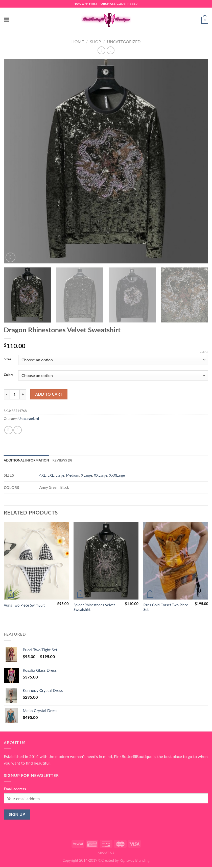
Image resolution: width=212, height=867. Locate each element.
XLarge (86, 475)
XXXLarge (117, 475)
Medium (72, 475)
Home (78, 41)
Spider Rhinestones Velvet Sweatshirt (94, 607)
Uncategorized (124, 41)
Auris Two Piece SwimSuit (24, 605)
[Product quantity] (15, 394)
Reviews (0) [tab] (62, 460)
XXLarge (100, 475)
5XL (51, 475)
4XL (42, 475)
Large (60, 475)
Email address (15, 789)
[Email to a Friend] (17, 430)
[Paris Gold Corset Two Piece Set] (175, 561)
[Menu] (7, 20)
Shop (95, 41)
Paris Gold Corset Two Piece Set (165, 607)
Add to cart (48, 394)
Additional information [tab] (26, 460)
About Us (106, 852)
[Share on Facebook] (8, 430)
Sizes (7, 359)
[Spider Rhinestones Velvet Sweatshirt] (106, 561)
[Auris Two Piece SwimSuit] (36, 561)
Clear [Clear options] (204, 351)
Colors (8, 375)
